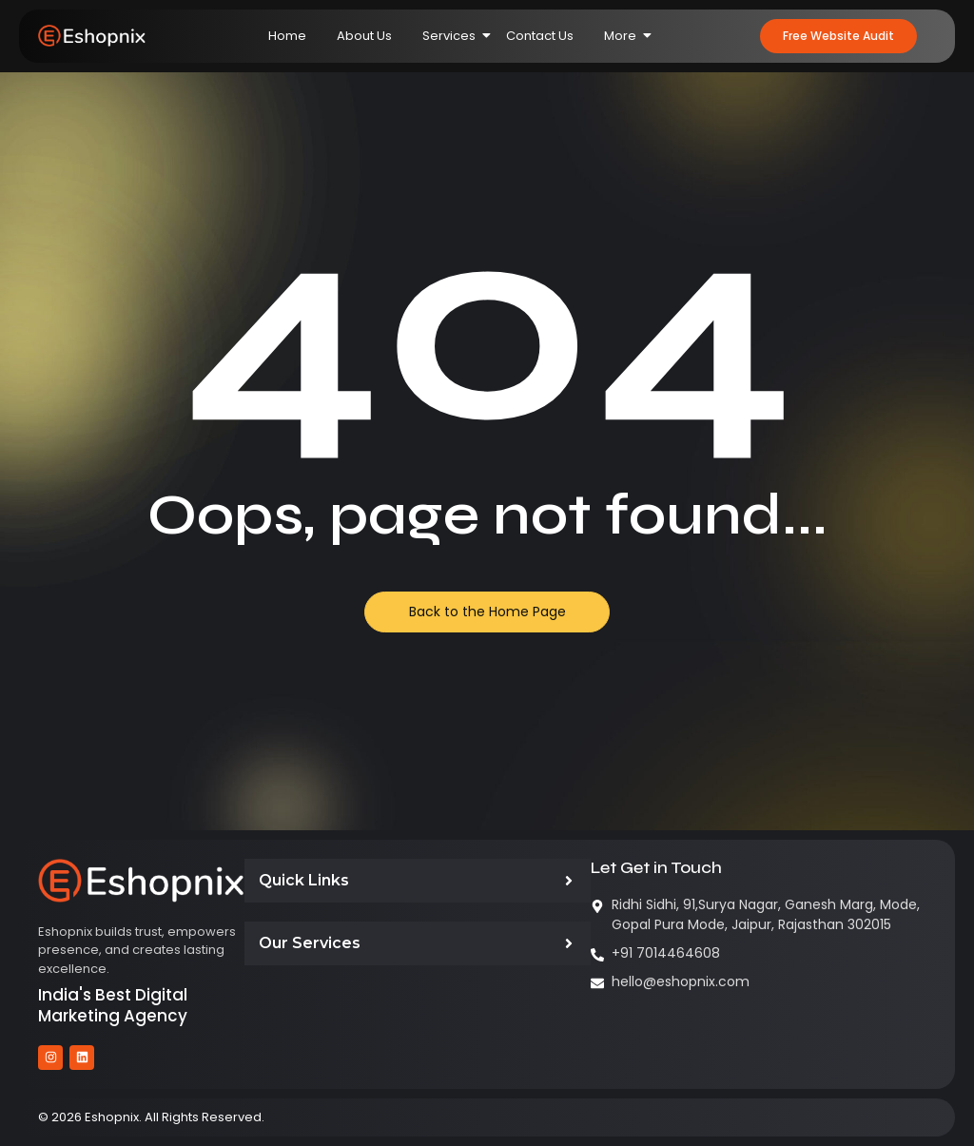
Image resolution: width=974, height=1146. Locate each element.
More (628, 36)
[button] (838, 36)
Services (456, 36)
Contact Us (540, 36)
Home (287, 36)
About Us (364, 36)
